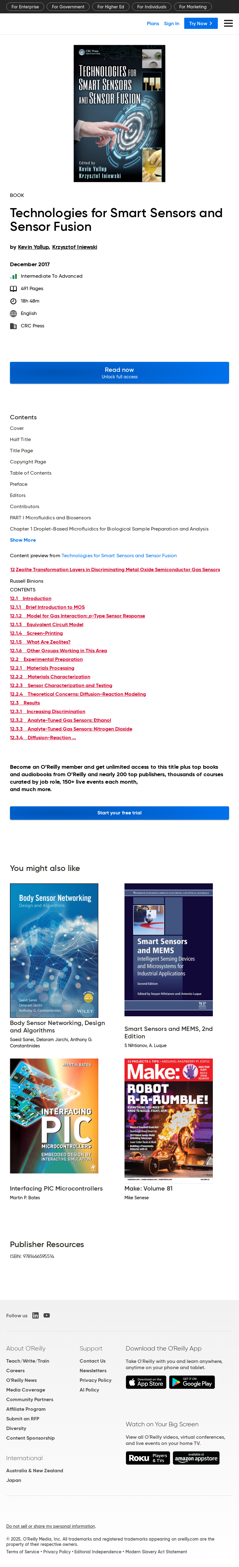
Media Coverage (25, 1390)
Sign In (171, 23)
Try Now (201, 23)
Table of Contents (30, 473)
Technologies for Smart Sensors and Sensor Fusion (119, 555)
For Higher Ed (110, 7)
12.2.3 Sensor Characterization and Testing (61, 685)
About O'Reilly (25, 1348)
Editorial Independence (97, 1552)
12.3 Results (25, 702)
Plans (153, 23)
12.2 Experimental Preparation (46, 659)
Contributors (24, 506)
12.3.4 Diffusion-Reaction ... (43, 737)
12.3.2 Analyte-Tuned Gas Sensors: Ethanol (60, 720)
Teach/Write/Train (27, 1361)
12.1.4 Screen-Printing (36, 633)
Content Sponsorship (30, 1438)
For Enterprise (25, 7)
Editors (18, 495)
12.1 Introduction (30, 598)
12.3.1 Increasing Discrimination (47, 711)
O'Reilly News (21, 1380)
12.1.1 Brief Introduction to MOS (47, 607)
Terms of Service (22, 1552)
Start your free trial (119, 812)
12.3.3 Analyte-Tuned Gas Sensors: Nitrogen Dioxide (71, 729)
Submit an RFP (22, 1418)
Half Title (20, 439)
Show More (23, 540)
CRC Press (33, 326)
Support (91, 1348)
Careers (15, 1370)
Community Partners (29, 1399)
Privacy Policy (95, 1380)
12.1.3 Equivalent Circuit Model (46, 624)
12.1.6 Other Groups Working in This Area (58, 650)
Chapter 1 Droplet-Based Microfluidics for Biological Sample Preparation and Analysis (109, 528)
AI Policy (89, 1390)
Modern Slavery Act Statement (156, 1552)
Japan (13, 1480)
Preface (19, 484)
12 (12, 569)
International (24, 1458)
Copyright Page (28, 461)
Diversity (16, 1428)
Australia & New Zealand (34, 1470)
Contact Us (92, 1361)
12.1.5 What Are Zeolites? (40, 642)
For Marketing (193, 7)
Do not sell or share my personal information (50, 1526)
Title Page (21, 450)
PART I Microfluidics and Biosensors (50, 517)
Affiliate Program (26, 1409)
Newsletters (93, 1370)
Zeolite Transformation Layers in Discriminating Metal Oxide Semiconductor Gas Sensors (118, 569)
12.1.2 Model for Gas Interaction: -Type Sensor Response (77, 616)
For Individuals (151, 7)
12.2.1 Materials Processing (42, 668)
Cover (17, 428)
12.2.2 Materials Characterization (50, 676)
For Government (68, 7)
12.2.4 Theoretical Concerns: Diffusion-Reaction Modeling (78, 694)
